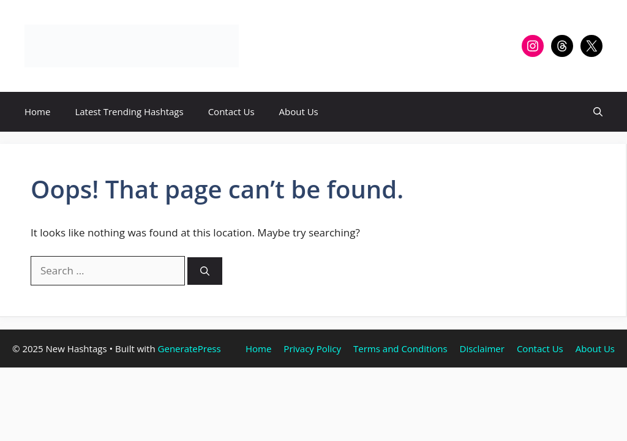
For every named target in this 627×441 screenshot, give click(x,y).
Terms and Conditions (400, 348)
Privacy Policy (312, 348)
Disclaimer (482, 348)
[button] (598, 112)
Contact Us (231, 111)
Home (37, 111)
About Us (298, 111)
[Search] (204, 271)
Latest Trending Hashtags (129, 111)
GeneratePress (189, 348)
